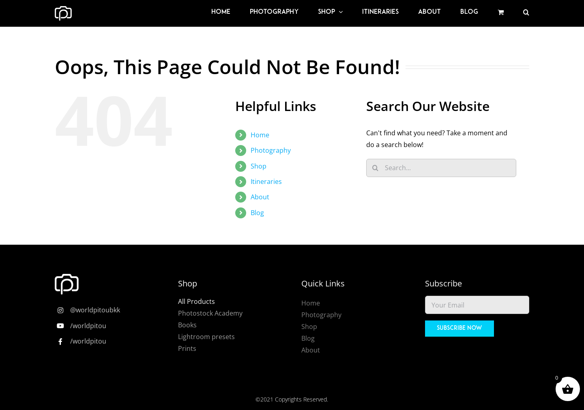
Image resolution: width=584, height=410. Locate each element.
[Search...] (441, 168)
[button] (526, 12)
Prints (187, 348)
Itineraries (266, 181)
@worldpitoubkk (95, 309)
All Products (196, 301)
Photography (271, 150)
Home (260, 134)
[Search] (375, 168)
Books (187, 324)
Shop (258, 166)
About (260, 196)
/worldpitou (88, 325)
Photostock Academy (210, 313)
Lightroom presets (206, 336)
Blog (257, 212)
